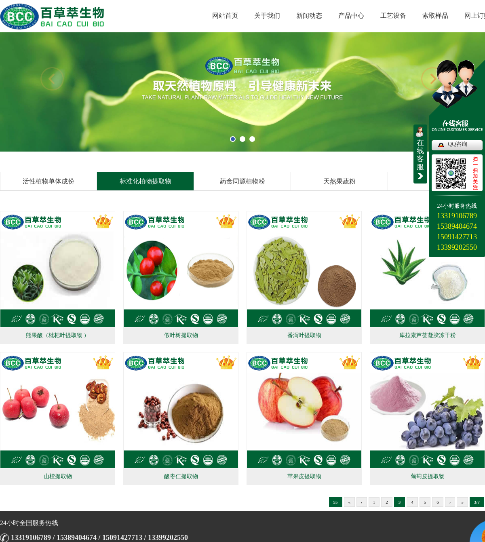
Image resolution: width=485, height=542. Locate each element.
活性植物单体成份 (48, 181)
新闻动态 (309, 15)
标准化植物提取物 (145, 181)
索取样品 (435, 15)
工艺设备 (393, 15)
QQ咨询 (457, 144)
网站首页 (225, 15)
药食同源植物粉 (242, 181)
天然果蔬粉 (339, 181)
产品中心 (351, 15)
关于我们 (267, 15)
